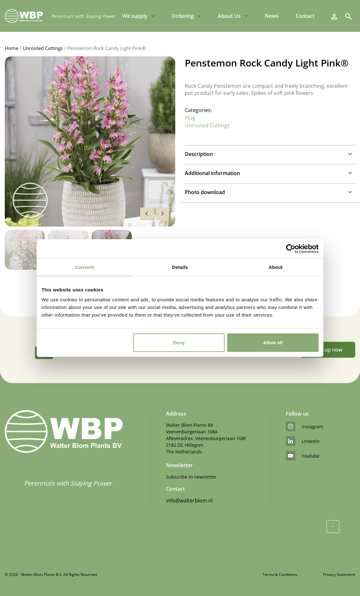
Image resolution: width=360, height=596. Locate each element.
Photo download (205, 192)
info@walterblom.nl (189, 500)
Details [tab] (180, 267)
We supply (135, 15)
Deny (179, 342)
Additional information (212, 173)
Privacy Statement (339, 574)
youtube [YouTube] (303, 455)
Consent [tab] (84, 267)
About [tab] (276, 267)
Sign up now (327, 349)
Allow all (273, 342)
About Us (229, 15)
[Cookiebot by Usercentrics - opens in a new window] (291, 248)
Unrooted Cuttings (43, 48)
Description (199, 154)
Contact (305, 15)
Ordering (183, 15)
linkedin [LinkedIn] (303, 441)
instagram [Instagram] (304, 426)
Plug (190, 117)
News (271, 15)
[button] (162, 213)
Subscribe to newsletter (191, 477)
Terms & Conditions (280, 574)
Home (11, 48)
